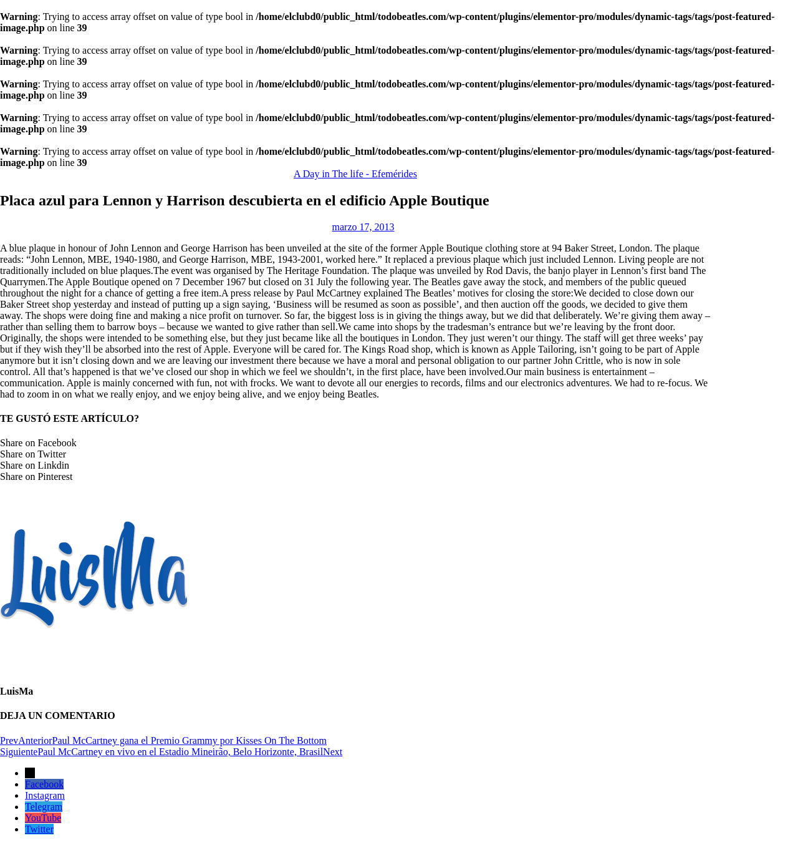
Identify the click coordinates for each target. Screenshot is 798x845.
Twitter (39, 829)
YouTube (43, 818)
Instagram (45, 795)
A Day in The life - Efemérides (355, 174)
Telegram (43, 806)
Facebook (44, 784)
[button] (355, 443)
